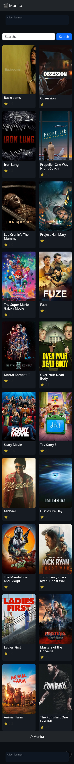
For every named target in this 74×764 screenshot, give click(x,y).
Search (64, 36)
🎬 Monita (12, 5)
